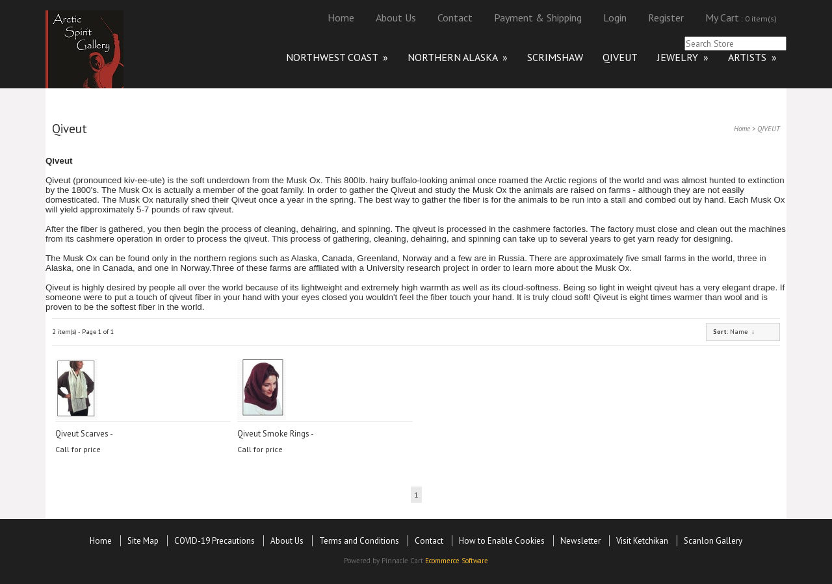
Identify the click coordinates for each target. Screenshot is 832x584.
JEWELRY (682, 57)
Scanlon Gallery (713, 540)
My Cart (722, 17)
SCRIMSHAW (555, 57)
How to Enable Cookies (502, 540)
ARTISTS (752, 57)
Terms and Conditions (359, 540)
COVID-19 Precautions (214, 540)
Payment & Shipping (538, 17)
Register (666, 17)
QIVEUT (620, 57)
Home (341, 17)
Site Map (143, 540)
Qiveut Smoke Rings (273, 433)
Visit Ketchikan (642, 540)
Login (615, 17)
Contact (455, 17)
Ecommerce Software (456, 560)
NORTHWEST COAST (337, 57)
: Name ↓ (734, 331)
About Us (396, 17)
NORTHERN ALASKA (458, 57)
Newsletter (580, 540)
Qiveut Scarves (82, 433)
